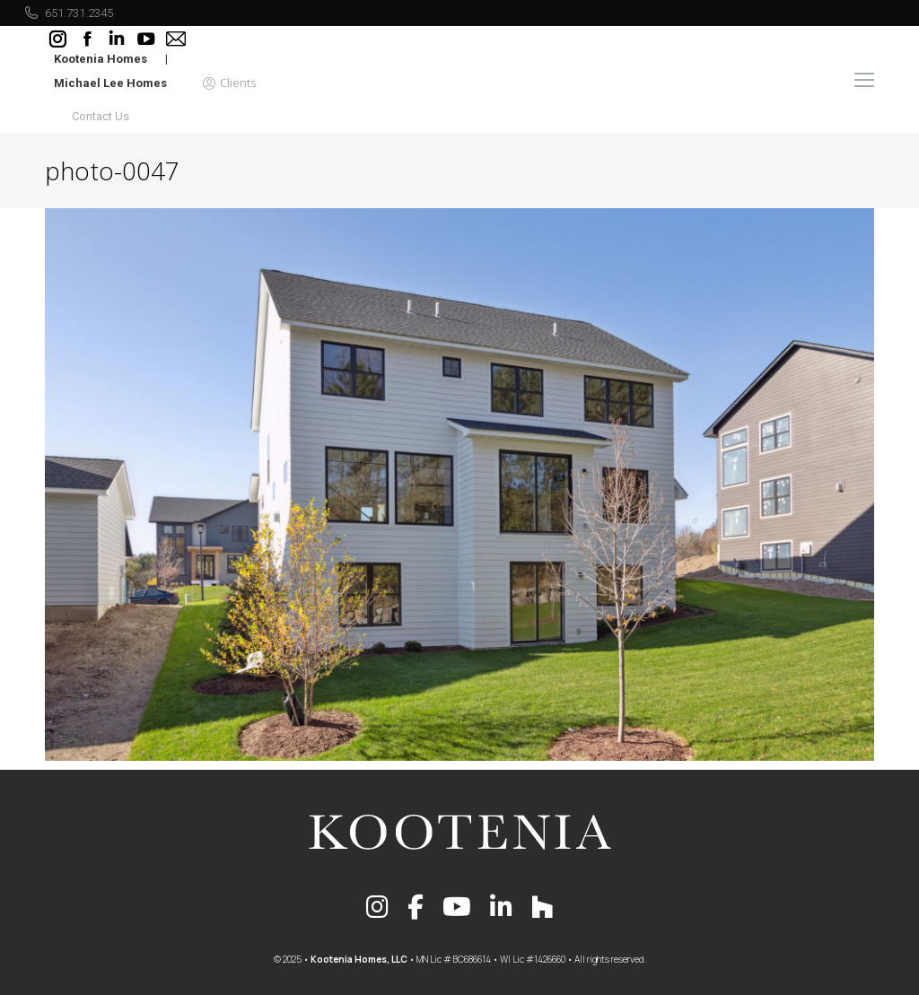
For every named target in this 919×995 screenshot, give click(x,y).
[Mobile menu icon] (864, 80)
